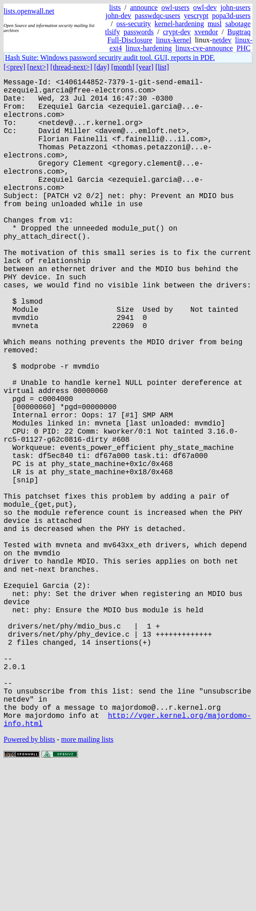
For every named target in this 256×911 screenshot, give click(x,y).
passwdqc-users (157, 15)
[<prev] (14, 67)
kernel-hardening (179, 24)
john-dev (118, 15)
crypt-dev (176, 32)
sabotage (238, 24)
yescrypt (196, 15)
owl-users (175, 7)
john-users (235, 7)
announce (143, 7)
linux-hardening (149, 48)
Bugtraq (239, 32)
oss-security (133, 24)
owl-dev (205, 7)
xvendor (206, 32)
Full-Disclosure (129, 40)
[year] (144, 67)
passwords (138, 32)
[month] (123, 67)
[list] (162, 67)
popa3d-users (231, 15)
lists (115, 7)
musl (215, 24)
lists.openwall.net (29, 11)
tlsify (112, 32)
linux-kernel (173, 40)
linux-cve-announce (204, 48)
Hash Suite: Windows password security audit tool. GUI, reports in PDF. (110, 57)
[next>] (37, 67)
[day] (101, 67)
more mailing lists (87, 884)
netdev (222, 40)
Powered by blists (29, 884)
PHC (244, 48)
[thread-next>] (71, 67)
